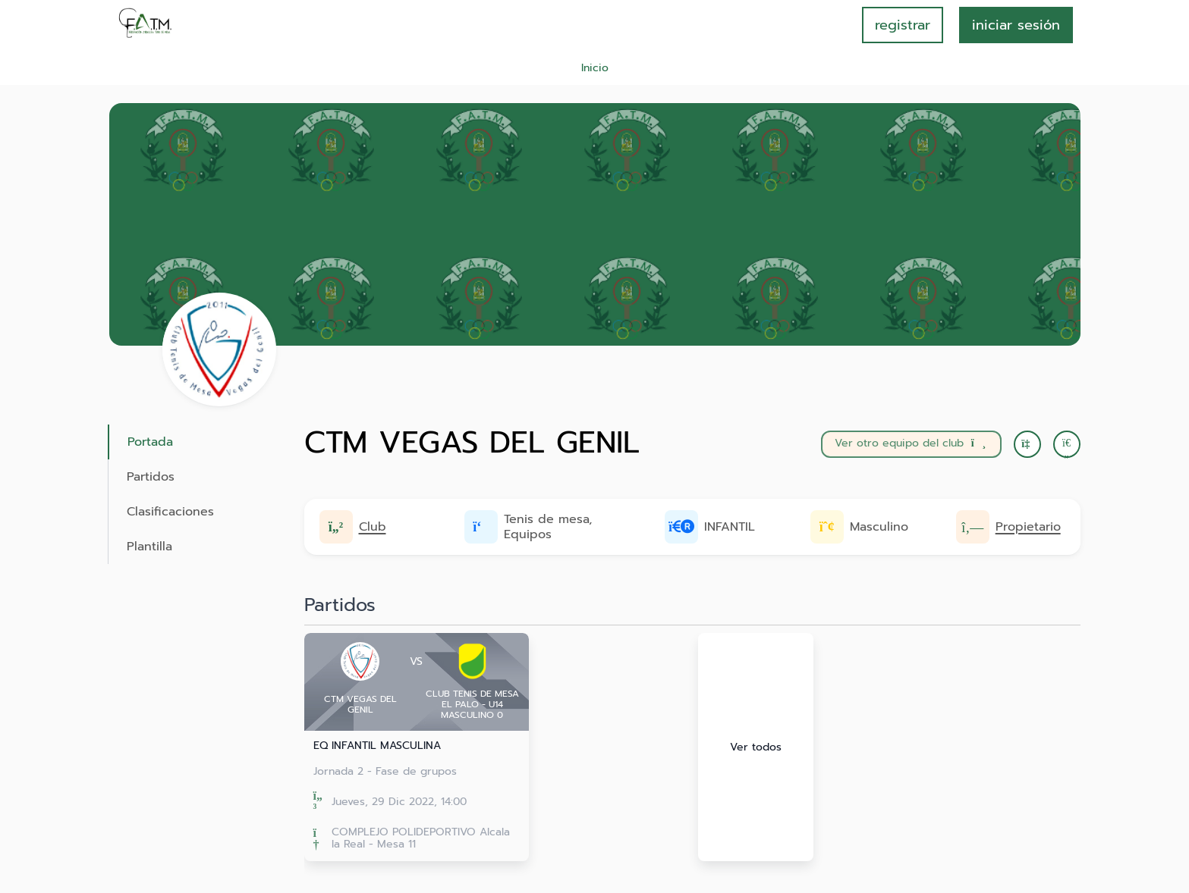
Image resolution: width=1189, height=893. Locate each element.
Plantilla (149, 546)
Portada (150, 442)
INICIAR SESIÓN (1016, 25)
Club (372, 527)
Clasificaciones (170, 512)
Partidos (151, 477)
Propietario (1028, 527)
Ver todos (756, 747)
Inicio (595, 68)
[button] (1066, 444)
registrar (902, 25)
